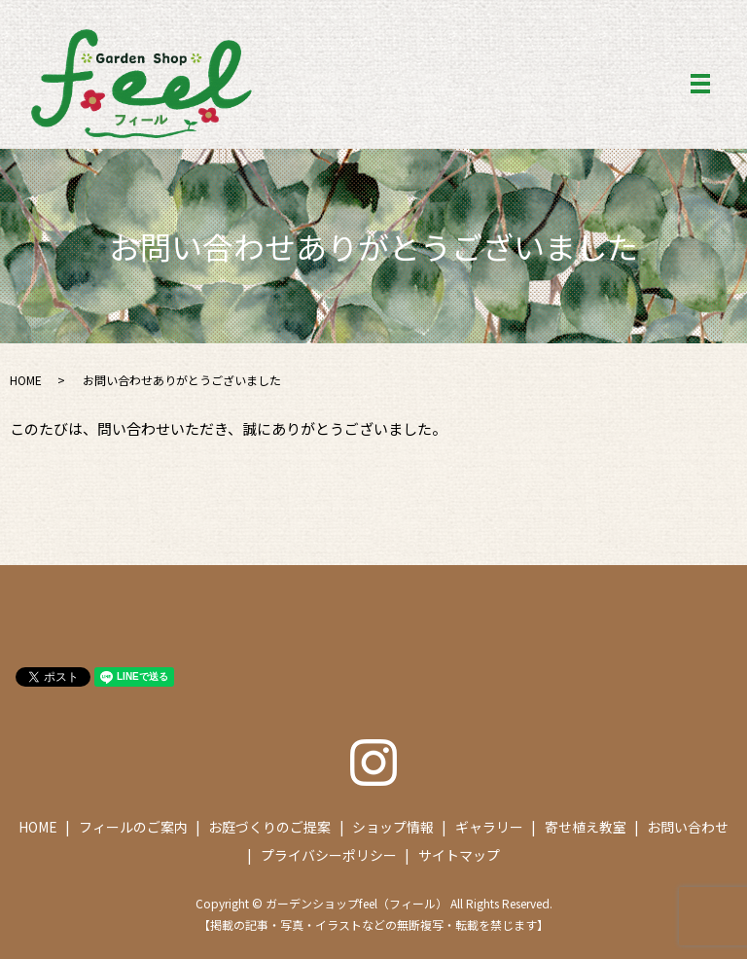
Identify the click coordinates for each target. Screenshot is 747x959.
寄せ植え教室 (585, 826)
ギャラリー (489, 826)
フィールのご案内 (133, 826)
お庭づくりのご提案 (269, 826)
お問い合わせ (688, 826)
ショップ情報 (393, 826)
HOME (26, 380)
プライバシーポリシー (329, 855)
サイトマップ (459, 855)
